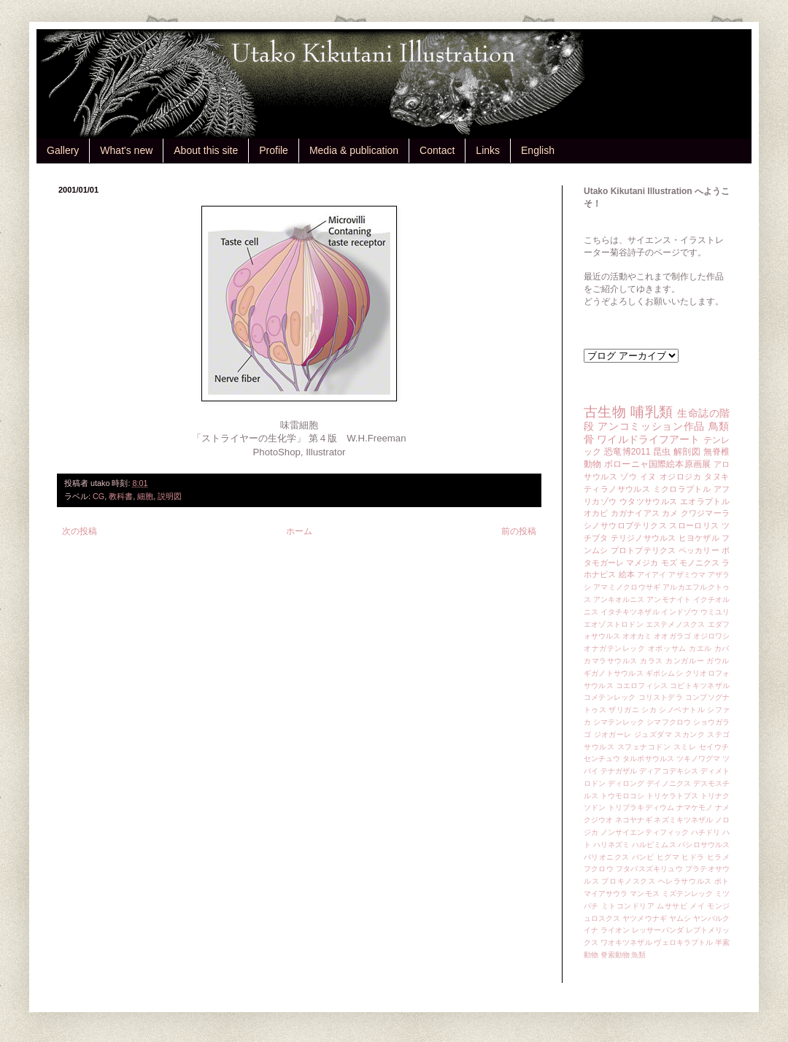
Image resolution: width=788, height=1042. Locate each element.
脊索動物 (615, 955)
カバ (722, 648)
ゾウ (628, 476)
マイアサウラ (606, 893)
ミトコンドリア (627, 906)
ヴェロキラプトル (683, 942)
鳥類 (719, 426)
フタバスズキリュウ (649, 869)
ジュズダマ (653, 734)
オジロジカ (681, 476)
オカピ (596, 513)
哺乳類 (651, 412)
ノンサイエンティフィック (644, 832)
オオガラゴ (672, 636)
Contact (437, 150)
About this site (206, 150)
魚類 (638, 955)
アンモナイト (668, 599)
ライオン (615, 930)
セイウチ (714, 747)
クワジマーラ (705, 513)
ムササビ (672, 906)
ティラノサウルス (617, 489)
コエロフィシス (642, 686)
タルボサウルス (648, 759)
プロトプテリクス (643, 550)
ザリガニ (624, 710)
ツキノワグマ (698, 759)
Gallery (63, 150)
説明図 (170, 496)
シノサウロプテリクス (625, 525)
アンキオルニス (619, 599)
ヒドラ (692, 857)
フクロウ (599, 869)
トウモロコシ (622, 796)
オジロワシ (711, 636)
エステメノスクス (676, 624)
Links (488, 150)
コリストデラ (660, 697)
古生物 (605, 412)
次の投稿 (79, 531)
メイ (697, 906)
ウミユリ (715, 612)
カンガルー (684, 661)
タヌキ (717, 476)
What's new (126, 150)
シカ (649, 710)
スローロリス (694, 525)
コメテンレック (610, 697)
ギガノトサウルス (614, 673)
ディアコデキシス (668, 771)
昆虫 (662, 452)
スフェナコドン (644, 747)
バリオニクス (607, 857)
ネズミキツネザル (683, 820)
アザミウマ (687, 575)
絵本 (627, 574)
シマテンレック (619, 722)
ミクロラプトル (682, 489)
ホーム (299, 531)
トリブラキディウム (641, 807)
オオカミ (637, 636)
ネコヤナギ (633, 820)
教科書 (121, 496)
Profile (273, 150)
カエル (700, 648)
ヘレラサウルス (685, 881)
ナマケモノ (694, 807)
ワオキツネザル (626, 942)
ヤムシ (680, 918)
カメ (670, 513)
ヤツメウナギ (644, 918)
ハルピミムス (654, 845)
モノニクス (699, 562)
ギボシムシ (664, 673)
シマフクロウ (668, 722)
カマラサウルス (611, 661)
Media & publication (353, 150)
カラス (651, 661)
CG (98, 496)
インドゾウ (679, 612)
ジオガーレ (613, 734)
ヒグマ (668, 857)
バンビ (643, 857)
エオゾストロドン (614, 624)
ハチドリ (705, 832)
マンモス (644, 893)
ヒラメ (718, 857)
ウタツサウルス (648, 501)
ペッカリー (699, 550)
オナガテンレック (615, 648)
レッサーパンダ (658, 930)
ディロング (626, 783)
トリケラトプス (672, 796)
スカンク (689, 734)
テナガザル (618, 771)
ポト (722, 881)
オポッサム (667, 648)
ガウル (718, 661)
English (538, 150)
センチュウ (602, 759)
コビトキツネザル (700, 686)
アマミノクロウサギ (626, 587)
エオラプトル (705, 501)
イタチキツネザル (630, 612)
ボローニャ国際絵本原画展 (657, 464)
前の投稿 (518, 531)
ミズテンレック (688, 893)
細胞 (145, 496)
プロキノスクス (628, 881)
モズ (669, 562)
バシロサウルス (704, 845)
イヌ (648, 476)
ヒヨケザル (699, 537)
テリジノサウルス (643, 537)
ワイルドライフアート (648, 439)
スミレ (685, 747)
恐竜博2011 (627, 452)
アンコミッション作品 (651, 426)
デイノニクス (668, 783)
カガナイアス (635, 513)
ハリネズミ (611, 845)
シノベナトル (682, 710)
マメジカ (642, 562)
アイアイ (652, 575)
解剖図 (686, 452)
